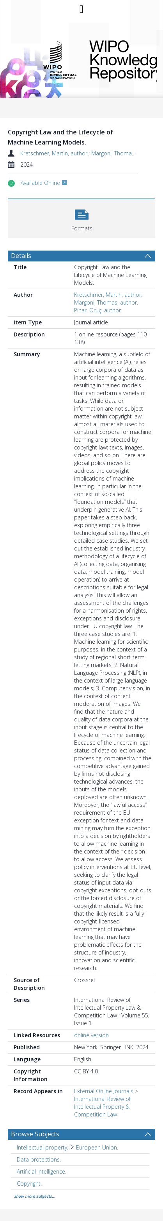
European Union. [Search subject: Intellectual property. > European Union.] (97, 1147)
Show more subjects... (34, 1196)
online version (91, 1035)
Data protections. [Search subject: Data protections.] (39, 1159)
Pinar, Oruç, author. (98, 310)
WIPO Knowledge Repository (117, 59)
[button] (81, 217)
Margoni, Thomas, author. (123, 153)
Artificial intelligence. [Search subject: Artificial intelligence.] (41, 1171)
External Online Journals (103, 1091)
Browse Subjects (35, 1134)
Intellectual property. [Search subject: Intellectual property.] (42, 1147)
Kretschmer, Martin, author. (54, 153)
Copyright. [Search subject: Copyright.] (29, 1183)
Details (21, 255)
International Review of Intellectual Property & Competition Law (102, 1106)
